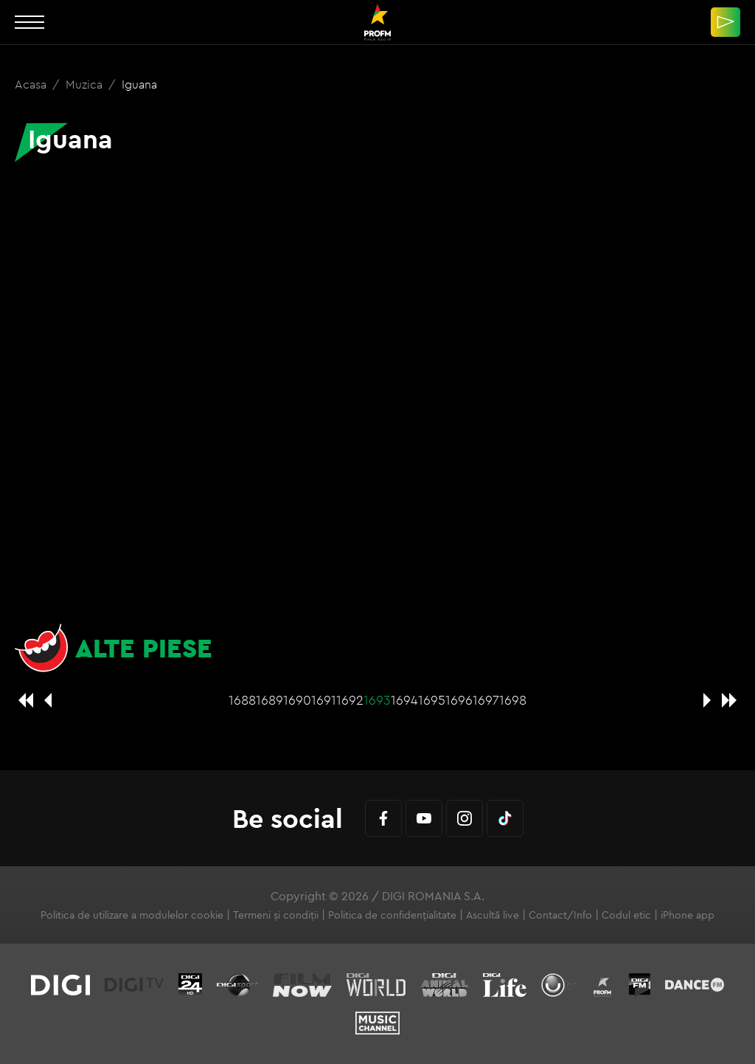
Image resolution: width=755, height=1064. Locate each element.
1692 (349, 699)
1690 (297, 699)
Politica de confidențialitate (392, 915)
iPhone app (687, 915)
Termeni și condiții (276, 915)
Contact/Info (560, 915)
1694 (404, 699)
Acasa (32, 84)
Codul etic (626, 915)
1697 (486, 699)
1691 (323, 699)
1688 (242, 699)
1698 (512, 699)
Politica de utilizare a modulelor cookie (132, 915)
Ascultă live (492, 915)
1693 (377, 699)
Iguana (139, 84)
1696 (459, 699)
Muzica (85, 84)
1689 (269, 699)
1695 (431, 699)
